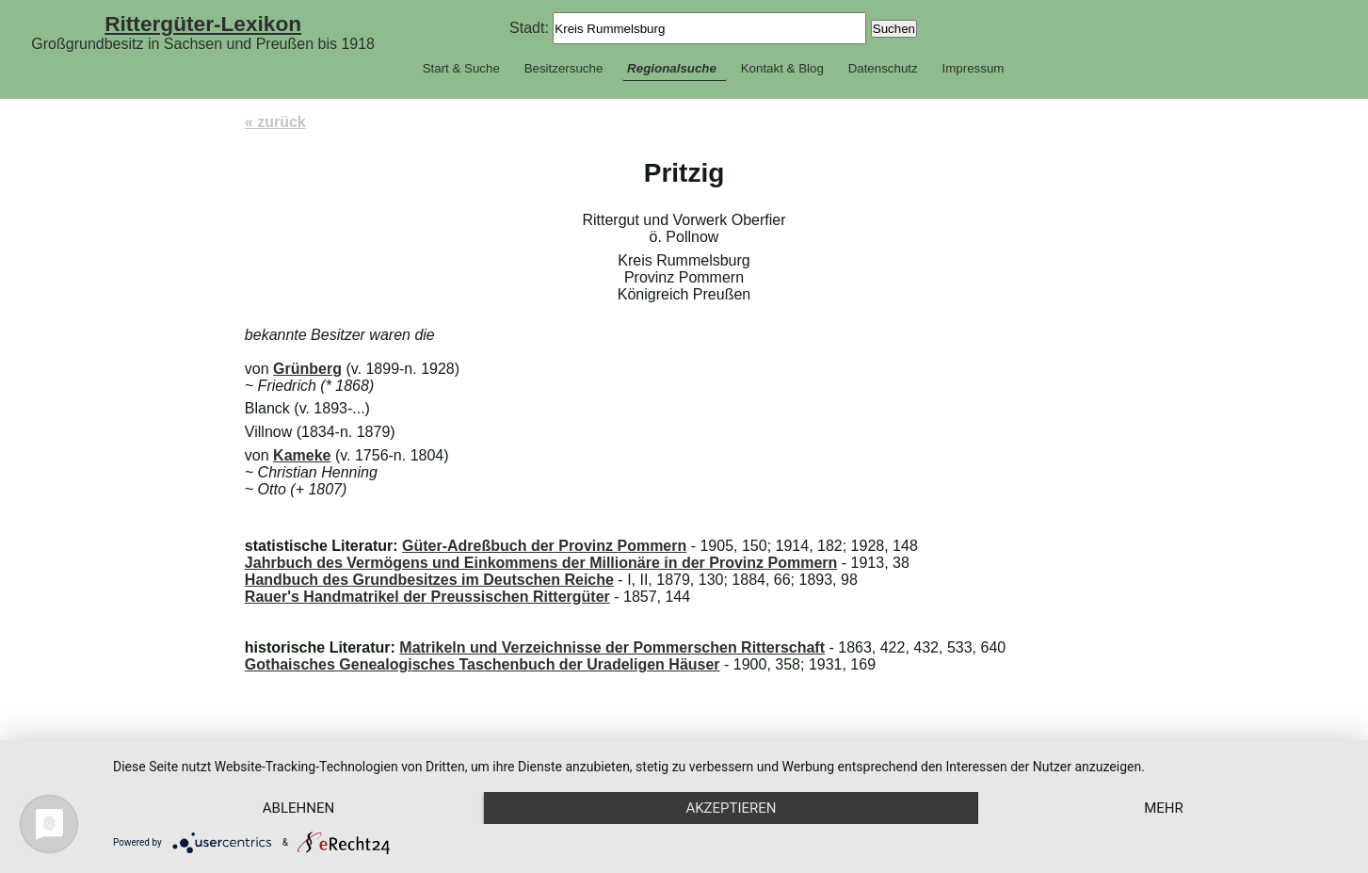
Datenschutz (883, 68)
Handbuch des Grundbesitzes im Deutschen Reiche (429, 580)
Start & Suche (461, 68)
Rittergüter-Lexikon (203, 23)
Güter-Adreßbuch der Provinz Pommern (544, 546)
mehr (1163, 808)
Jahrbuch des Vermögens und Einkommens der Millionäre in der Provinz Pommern (541, 563)
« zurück (275, 122)
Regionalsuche (671, 68)
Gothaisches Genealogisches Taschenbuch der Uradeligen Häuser (482, 664)
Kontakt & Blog (782, 68)
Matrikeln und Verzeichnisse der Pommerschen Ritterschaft (612, 647)
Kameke (301, 455)
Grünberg (307, 369)
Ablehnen (298, 808)
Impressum (973, 68)
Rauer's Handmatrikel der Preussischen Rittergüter (427, 597)
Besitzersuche (564, 68)
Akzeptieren (730, 808)
